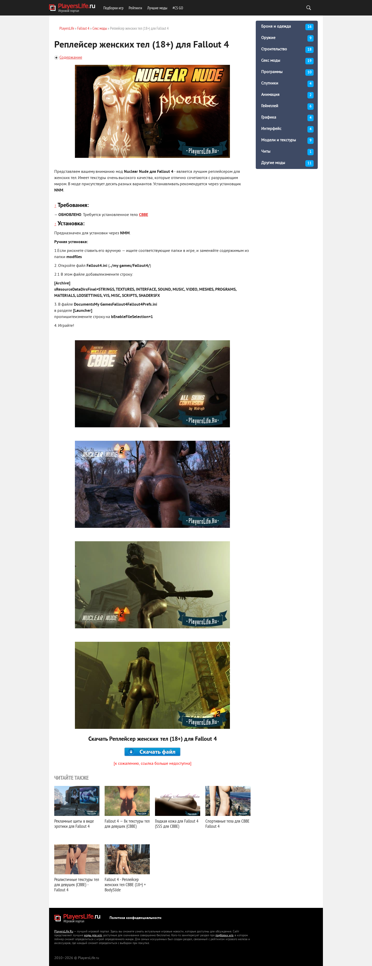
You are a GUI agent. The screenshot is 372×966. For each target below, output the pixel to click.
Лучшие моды (157, 7)
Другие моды (287, 163)
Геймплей (287, 106)
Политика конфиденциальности (135, 918)
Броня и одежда (287, 27)
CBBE (143, 215)
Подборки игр (113, 7)
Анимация (287, 95)
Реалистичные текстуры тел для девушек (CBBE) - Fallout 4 (76, 884)
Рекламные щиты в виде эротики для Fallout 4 (74, 823)
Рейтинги (135, 7)
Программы (287, 72)
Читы (287, 152)
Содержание (70, 57)
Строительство (287, 50)
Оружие (287, 38)
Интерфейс (287, 129)
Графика (287, 118)
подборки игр (224, 936)
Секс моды (287, 61)
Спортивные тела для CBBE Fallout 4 (227, 823)
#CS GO (178, 7)
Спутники (287, 84)
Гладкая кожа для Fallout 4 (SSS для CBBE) (176, 823)
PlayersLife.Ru (63, 932)
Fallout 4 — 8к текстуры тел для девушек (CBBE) (127, 823)
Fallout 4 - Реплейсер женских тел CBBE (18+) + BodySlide (125, 884)
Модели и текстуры (287, 140)
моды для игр (93, 936)
